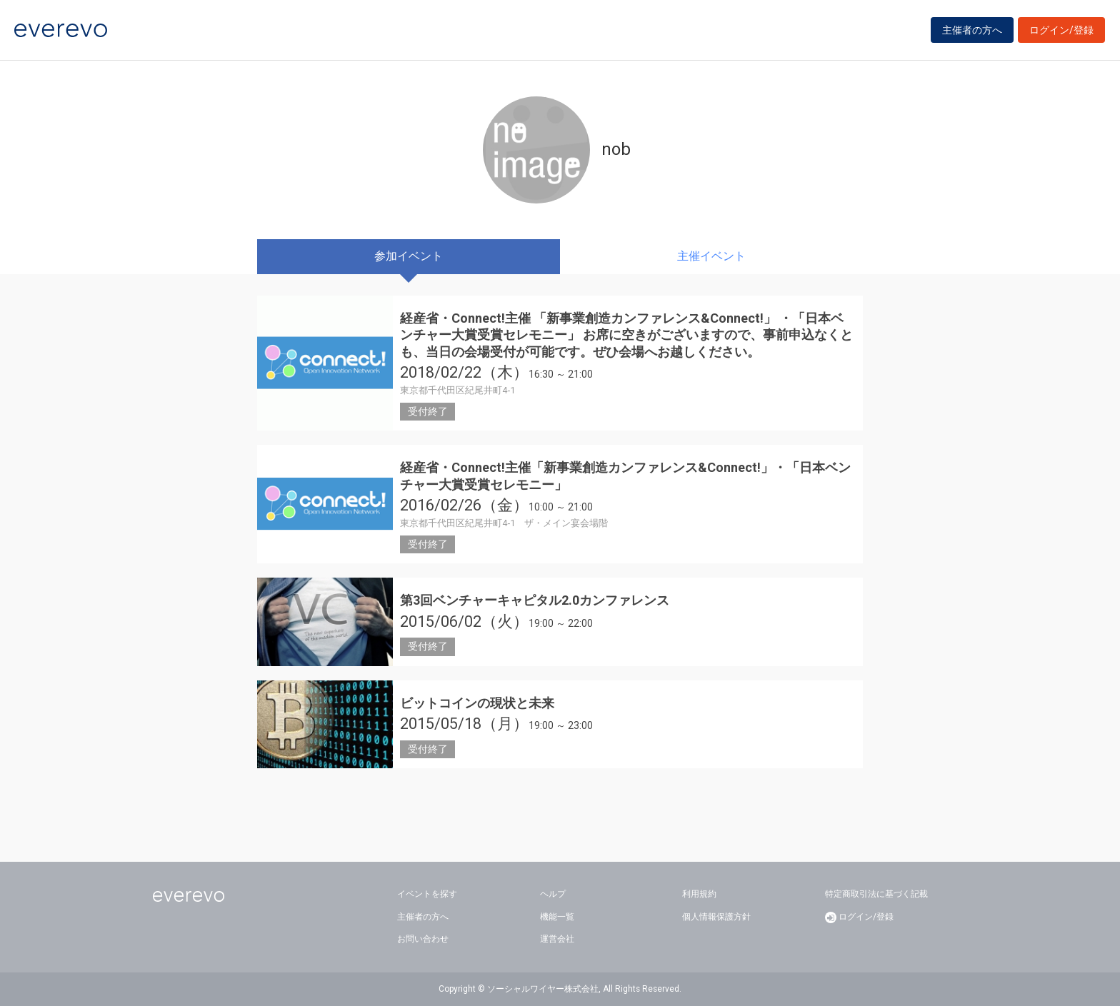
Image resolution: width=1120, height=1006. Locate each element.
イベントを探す (427, 894)
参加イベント (408, 256)
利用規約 (699, 894)
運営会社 (557, 939)
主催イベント (711, 256)
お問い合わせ (423, 939)
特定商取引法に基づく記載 (876, 894)
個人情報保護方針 (716, 917)
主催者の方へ (972, 30)
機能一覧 (557, 917)
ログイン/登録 (1061, 30)
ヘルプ (553, 894)
